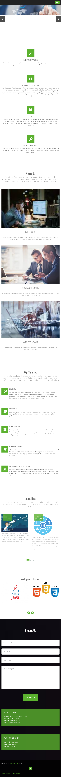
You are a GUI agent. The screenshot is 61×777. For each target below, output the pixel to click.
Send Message (30, 697)
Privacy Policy (6, 773)
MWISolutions (13, 763)
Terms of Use (16, 773)
